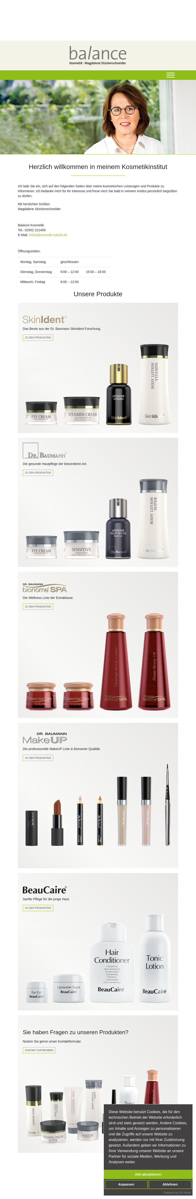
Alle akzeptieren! (148, 1174)
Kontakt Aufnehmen (39, 1050)
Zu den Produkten (38, 337)
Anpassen (126, 1184)
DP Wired (185, 1192)
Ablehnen (170, 1184)
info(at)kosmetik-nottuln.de (48, 235)
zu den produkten (38, 758)
